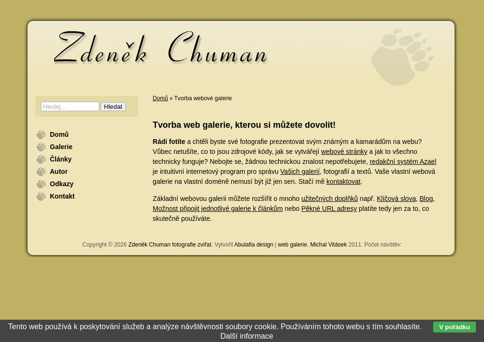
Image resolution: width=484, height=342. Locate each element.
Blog (426, 198)
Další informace (246, 336)
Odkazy (62, 184)
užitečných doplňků (329, 198)
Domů (160, 98)
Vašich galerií (300, 171)
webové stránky (344, 151)
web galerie (292, 244)
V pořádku (454, 327)
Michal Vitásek (328, 244)
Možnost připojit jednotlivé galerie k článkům (218, 208)
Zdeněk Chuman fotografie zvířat (169, 244)
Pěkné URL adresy (329, 208)
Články (61, 159)
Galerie (61, 147)
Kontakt (62, 196)
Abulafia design (253, 244)
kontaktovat (343, 181)
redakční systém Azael (403, 161)
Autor (58, 171)
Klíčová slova (396, 198)
